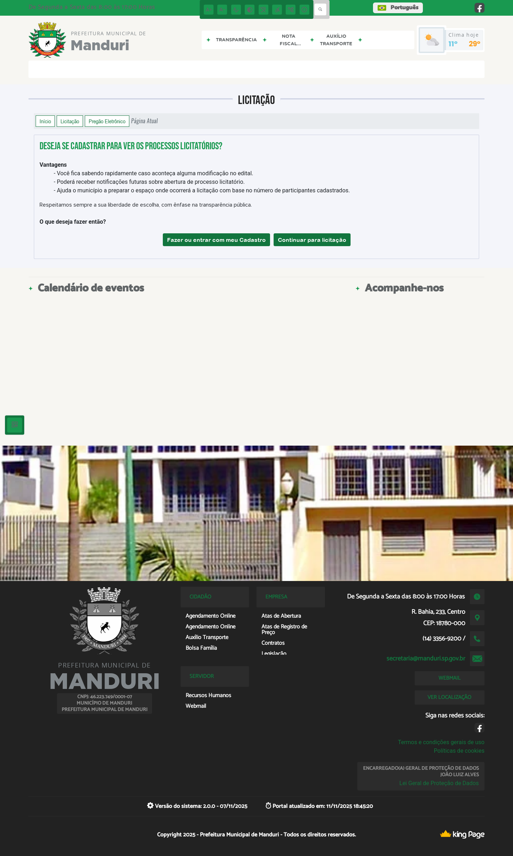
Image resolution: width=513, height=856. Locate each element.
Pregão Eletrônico (107, 121)
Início (45, 121)
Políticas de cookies (459, 750)
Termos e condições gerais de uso (441, 742)
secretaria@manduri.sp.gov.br (426, 658)
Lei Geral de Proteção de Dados (439, 783)
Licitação (70, 121)
